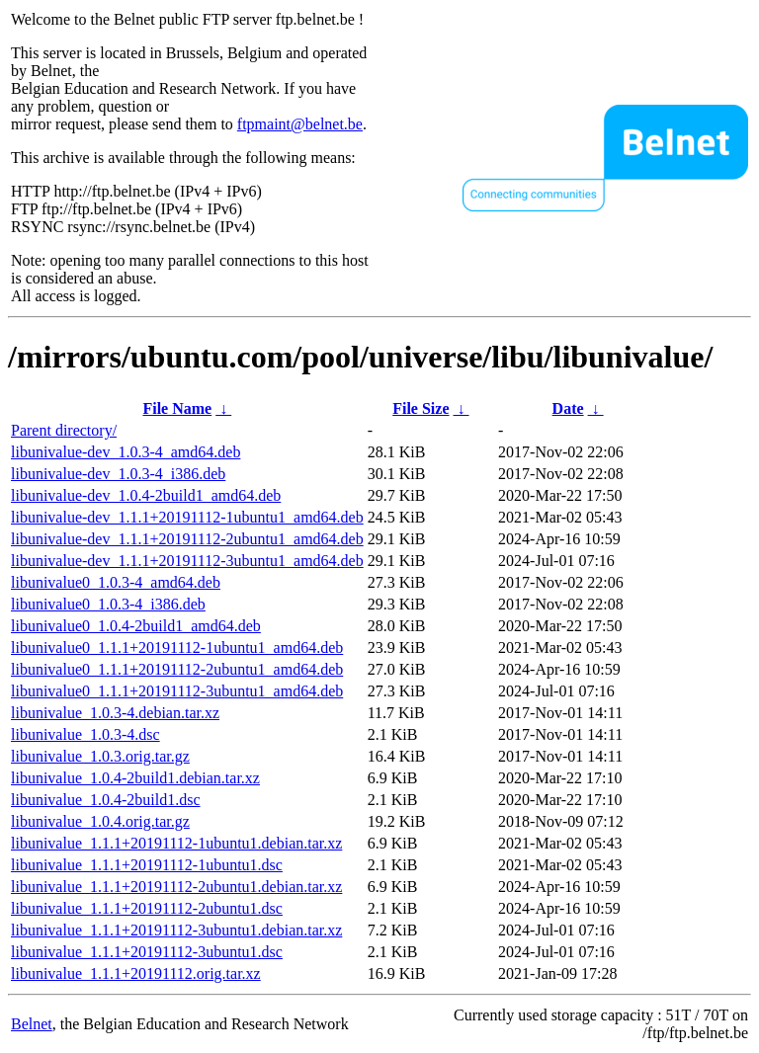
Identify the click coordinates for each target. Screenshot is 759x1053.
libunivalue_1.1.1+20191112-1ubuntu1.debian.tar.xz (176, 843)
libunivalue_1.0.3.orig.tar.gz (100, 756)
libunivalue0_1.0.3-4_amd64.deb (115, 582)
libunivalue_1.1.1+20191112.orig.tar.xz (136, 973)
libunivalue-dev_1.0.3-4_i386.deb (118, 473)
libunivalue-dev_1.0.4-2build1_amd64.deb (146, 495)
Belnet (31, 1023)
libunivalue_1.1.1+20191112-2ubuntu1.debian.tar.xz (176, 886)
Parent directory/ (64, 430)
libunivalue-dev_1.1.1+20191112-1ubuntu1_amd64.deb (187, 517)
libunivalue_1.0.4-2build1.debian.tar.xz (135, 778)
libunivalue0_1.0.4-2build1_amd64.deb (136, 625)
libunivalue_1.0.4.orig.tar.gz (100, 821)
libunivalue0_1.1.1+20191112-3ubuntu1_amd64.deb (177, 691)
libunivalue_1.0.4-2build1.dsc (106, 799)
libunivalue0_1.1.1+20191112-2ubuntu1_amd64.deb (177, 669)
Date (568, 408)
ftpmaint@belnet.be (300, 124)
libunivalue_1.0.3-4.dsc (85, 734)
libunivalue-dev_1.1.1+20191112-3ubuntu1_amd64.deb (187, 560)
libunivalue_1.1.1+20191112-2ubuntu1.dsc (147, 908)
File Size (420, 408)
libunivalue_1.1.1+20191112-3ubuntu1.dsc (147, 951)
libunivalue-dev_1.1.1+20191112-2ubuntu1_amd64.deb (187, 538)
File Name (176, 408)
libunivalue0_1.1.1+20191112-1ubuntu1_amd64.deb (177, 647)
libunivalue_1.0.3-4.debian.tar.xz (115, 712)
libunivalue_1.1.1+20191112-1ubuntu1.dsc (147, 864)
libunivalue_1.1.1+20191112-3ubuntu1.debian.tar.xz (176, 930)
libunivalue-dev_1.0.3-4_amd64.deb (125, 452)
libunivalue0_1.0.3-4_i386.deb (108, 604)
